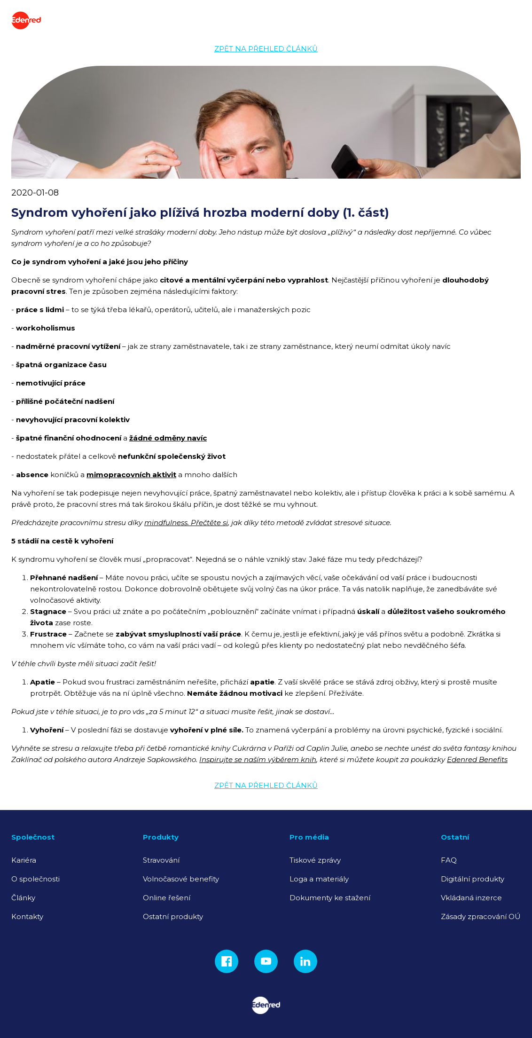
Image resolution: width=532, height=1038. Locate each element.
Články (23, 897)
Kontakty (27, 916)
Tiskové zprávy (315, 860)
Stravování (161, 860)
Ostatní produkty (173, 916)
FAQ (449, 860)
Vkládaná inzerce (471, 897)
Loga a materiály (319, 878)
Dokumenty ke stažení (329, 897)
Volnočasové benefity (181, 878)
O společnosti (35, 878)
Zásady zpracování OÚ (481, 916)
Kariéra (23, 860)
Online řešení (166, 897)
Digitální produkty (472, 878)
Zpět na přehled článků (266, 48)
